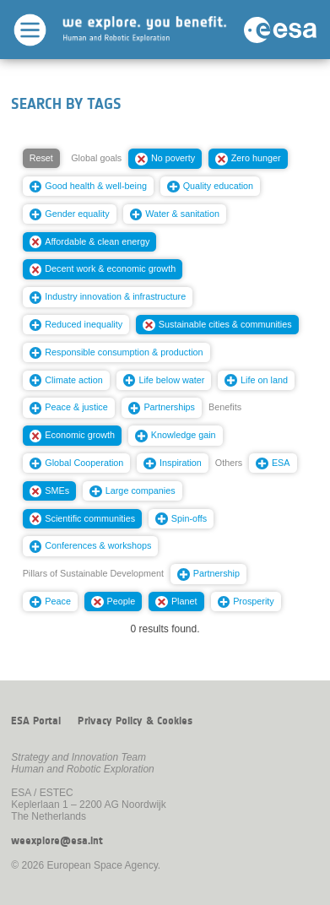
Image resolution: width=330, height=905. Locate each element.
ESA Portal (36, 721)
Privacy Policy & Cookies (135, 721)
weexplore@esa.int (57, 841)
